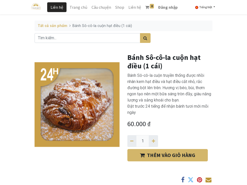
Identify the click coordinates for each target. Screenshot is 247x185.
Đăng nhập (168, 7)
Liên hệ (57, 7)
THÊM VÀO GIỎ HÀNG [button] (167, 155)
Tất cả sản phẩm (52, 26)
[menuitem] (78, 7)
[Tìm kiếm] (145, 38)
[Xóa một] (131, 141)
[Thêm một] (153, 141)
